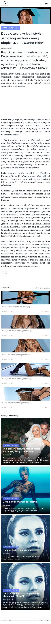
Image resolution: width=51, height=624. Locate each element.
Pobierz (45, 311)
